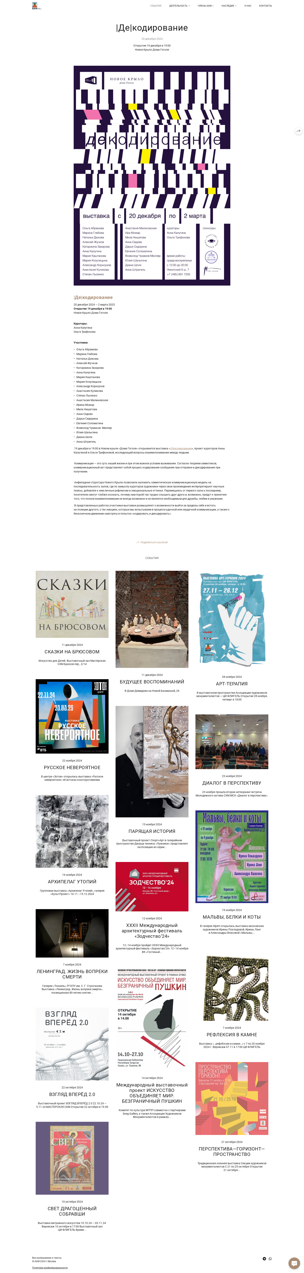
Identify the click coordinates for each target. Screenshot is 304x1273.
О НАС (247, 5)
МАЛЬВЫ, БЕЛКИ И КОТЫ (232, 917)
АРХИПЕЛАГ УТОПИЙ (72, 881)
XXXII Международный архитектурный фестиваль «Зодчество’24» (152, 931)
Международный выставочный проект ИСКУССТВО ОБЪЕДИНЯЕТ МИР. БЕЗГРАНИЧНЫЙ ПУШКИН (152, 1093)
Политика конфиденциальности (50, 1267)
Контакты (265, 5)
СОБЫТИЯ (156, 5)
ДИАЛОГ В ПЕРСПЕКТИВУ (231, 783)
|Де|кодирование (181, 448)
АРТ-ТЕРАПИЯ (232, 684)
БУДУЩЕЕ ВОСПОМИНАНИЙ (152, 682)
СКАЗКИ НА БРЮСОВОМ (72, 652)
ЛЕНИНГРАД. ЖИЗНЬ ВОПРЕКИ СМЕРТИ (72, 974)
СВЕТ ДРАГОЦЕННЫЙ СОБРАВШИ (72, 1211)
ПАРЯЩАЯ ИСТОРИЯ (152, 831)
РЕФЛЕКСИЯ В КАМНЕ (232, 1034)
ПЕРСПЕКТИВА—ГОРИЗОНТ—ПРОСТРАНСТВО (232, 1151)
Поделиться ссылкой (154, 542)
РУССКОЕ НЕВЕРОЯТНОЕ (72, 767)
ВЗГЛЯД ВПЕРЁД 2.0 (72, 1094)
